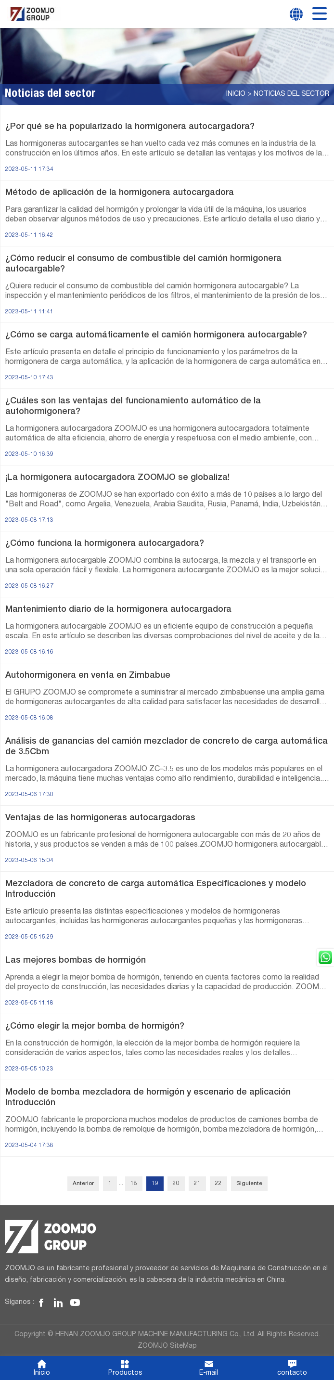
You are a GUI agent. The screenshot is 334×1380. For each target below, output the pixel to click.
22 (218, 1184)
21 (197, 1184)
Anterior (83, 1184)
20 (176, 1184)
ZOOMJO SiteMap (167, 1346)
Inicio (235, 94)
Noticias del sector (291, 94)
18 (133, 1184)
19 (155, 1184)
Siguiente (249, 1184)
